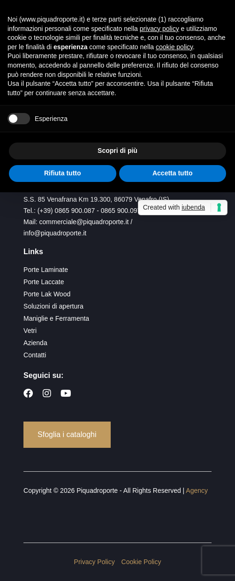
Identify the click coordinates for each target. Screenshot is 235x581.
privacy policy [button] (159, 28)
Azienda (35, 343)
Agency (197, 490)
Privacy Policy (94, 562)
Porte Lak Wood (46, 294)
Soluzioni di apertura (53, 306)
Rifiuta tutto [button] (62, 173)
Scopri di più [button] (117, 150)
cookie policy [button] (174, 47)
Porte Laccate (43, 282)
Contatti (34, 355)
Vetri (30, 330)
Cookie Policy (141, 562)
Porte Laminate (45, 269)
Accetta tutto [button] (172, 173)
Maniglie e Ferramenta (56, 318)
